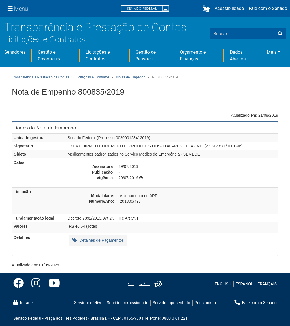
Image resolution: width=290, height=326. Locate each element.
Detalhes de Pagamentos (98, 240)
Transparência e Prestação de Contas (95, 27)
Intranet (23, 302)
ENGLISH (223, 284)
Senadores (15, 52)
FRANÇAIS (267, 284)
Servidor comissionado (127, 302)
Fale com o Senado (268, 8)
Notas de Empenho (130, 77)
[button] (207, 8)
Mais (272, 52)
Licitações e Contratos (45, 39)
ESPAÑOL (244, 284)
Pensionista (205, 302)
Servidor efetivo (88, 302)
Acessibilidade (229, 8)
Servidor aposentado (171, 302)
